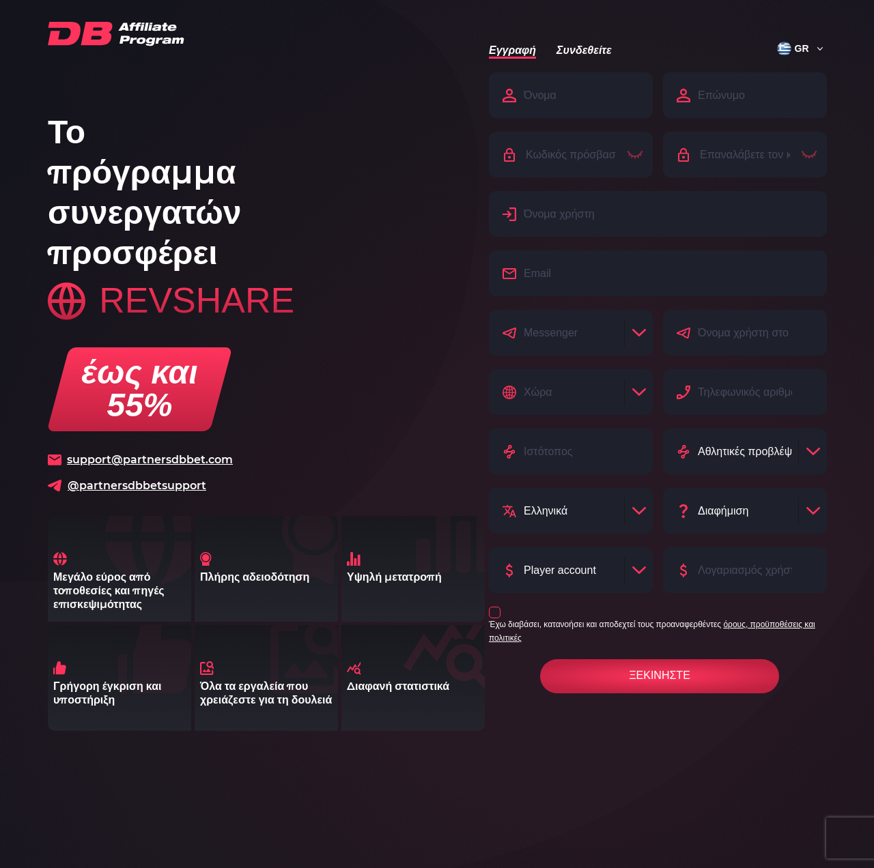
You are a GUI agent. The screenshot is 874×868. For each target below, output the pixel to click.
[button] (795, 48)
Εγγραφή (512, 49)
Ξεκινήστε (659, 675)
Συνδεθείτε (583, 49)
